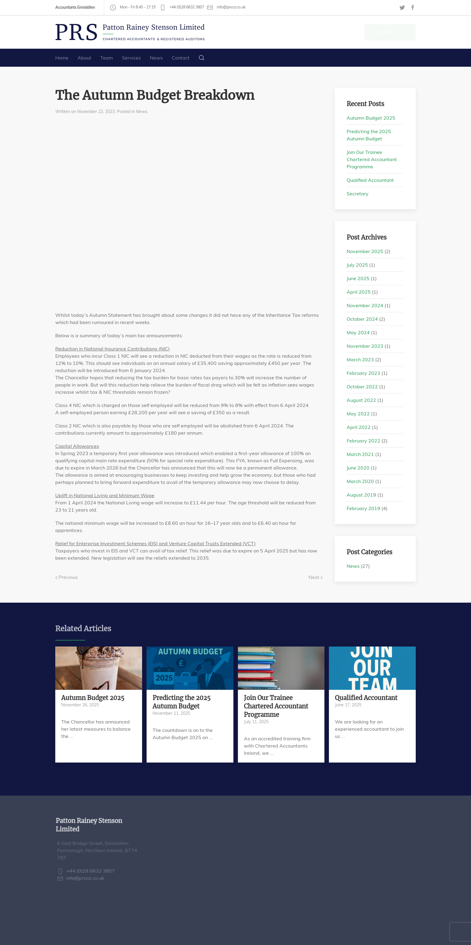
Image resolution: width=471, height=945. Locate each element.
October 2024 (362, 319)
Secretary (358, 194)
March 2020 (360, 481)
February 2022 (363, 441)
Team (106, 58)
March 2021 (360, 454)
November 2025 (365, 251)
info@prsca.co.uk (226, 8)
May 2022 (358, 414)
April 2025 (359, 292)
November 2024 (365, 305)
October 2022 (362, 387)
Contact (181, 58)
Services (131, 58)
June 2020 (358, 468)
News (156, 58)
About (84, 58)
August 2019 (361, 495)
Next (315, 577)
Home (61, 58)
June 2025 (358, 278)
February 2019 (363, 508)
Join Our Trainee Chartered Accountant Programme (372, 159)
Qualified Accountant (370, 180)
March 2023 (360, 359)
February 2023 (363, 373)
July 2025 (357, 265)
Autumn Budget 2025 (371, 118)
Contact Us (390, 32)
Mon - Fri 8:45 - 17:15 (133, 7)
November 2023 (365, 346)
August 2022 (361, 400)
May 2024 (358, 332)
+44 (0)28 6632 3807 (182, 7)
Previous (66, 577)
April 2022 (359, 427)
